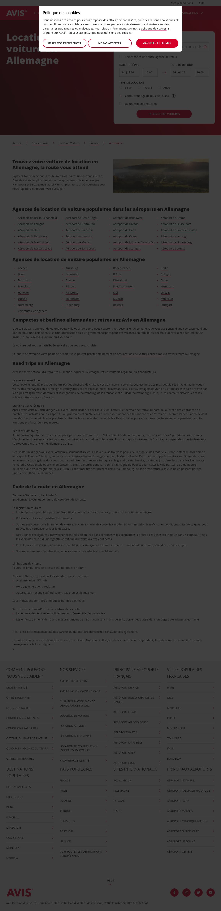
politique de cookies (154, 28)
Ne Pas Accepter (109, 43)
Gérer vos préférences (64, 43)
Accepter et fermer (158, 43)
